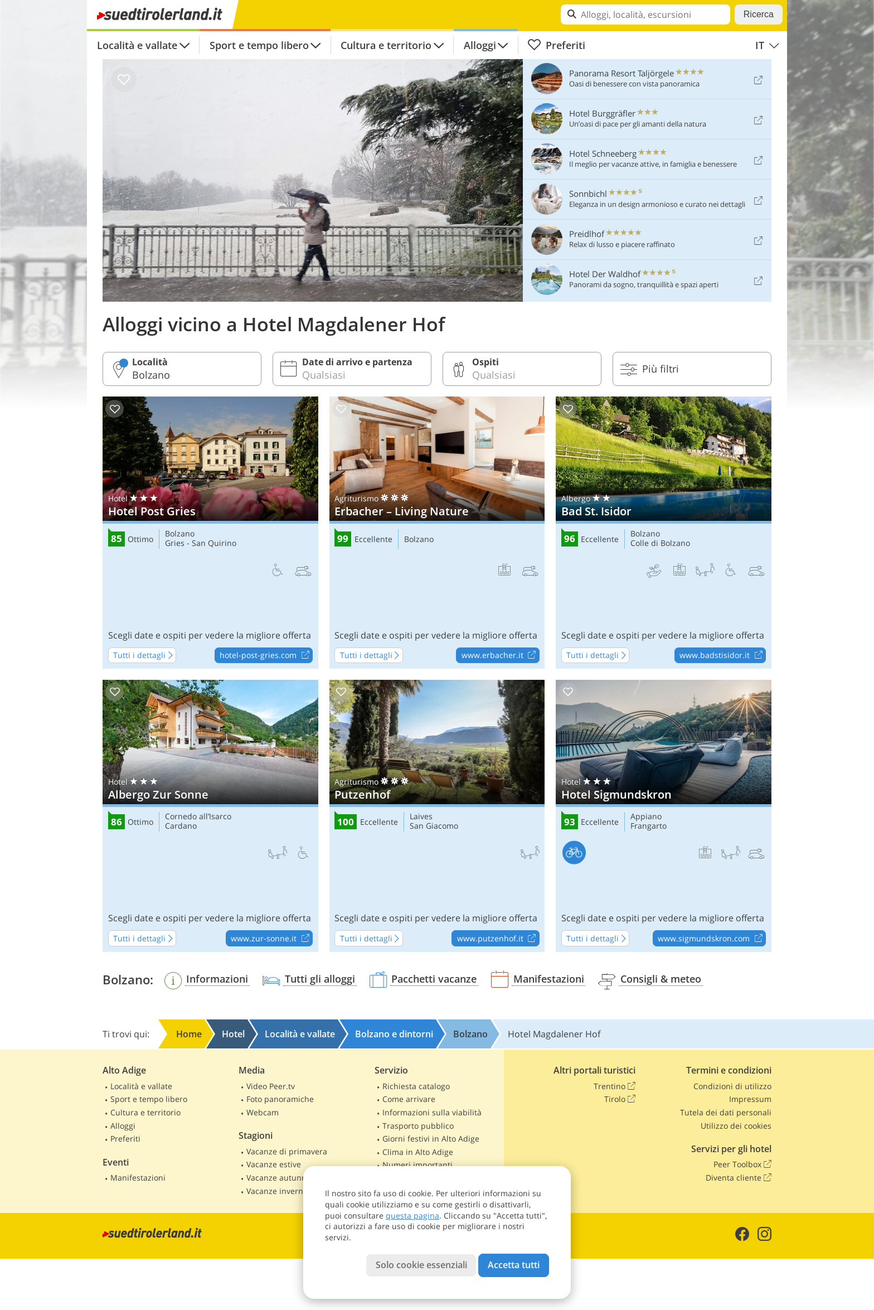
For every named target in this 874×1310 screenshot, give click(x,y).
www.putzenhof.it (498, 938)
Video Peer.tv (270, 1086)
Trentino (614, 1086)
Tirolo (619, 1099)
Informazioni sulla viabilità (432, 1112)
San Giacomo (434, 826)
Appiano (646, 816)
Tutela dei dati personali (725, 1112)
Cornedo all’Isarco (198, 816)
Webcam (262, 1112)
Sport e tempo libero (259, 45)
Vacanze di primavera (286, 1151)
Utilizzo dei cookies (736, 1125)
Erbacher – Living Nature (437, 533)
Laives (421, 816)
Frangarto (648, 826)
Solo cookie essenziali (421, 1265)
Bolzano (180, 534)
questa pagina (412, 1215)
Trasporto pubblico (418, 1125)
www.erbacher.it (500, 656)
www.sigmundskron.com (711, 938)
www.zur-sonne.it (271, 938)
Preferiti (556, 45)
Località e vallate (137, 45)
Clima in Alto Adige (417, 1152)
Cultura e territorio (386, 45)
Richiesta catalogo (416, 1086)
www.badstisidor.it (722, 656)
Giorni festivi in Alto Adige (430, 1138)
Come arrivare (408, 1099)
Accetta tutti (514, 1265)
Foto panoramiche (280, 1099)
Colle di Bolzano (660, 543)
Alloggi (480, 45)
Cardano (181, 826)
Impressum (750, 1099)
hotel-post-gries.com (266, 656)
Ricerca (759, 14)
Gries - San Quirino (200, 543)
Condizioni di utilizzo (732, 1086)
